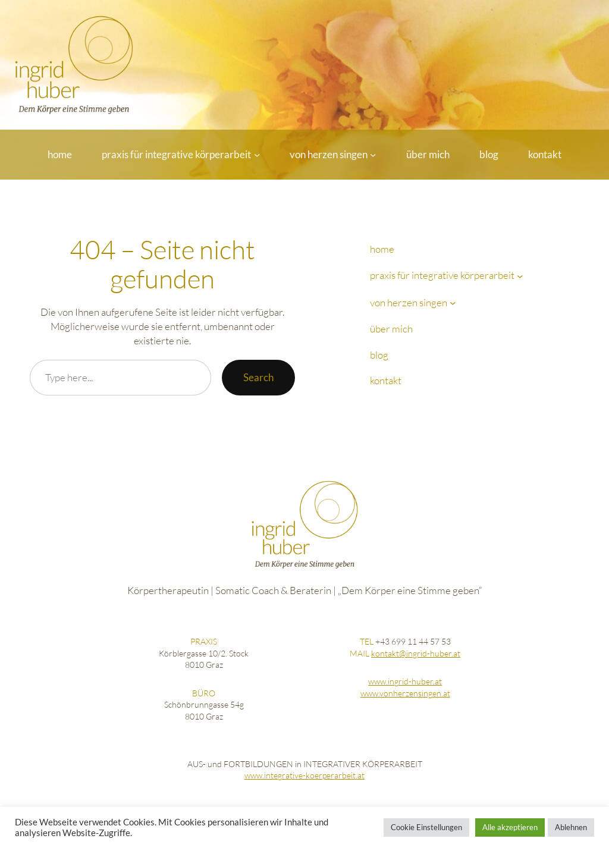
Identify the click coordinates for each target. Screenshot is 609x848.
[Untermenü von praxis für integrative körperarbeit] (257, 155)
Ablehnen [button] (571, 827)
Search (258, 377)
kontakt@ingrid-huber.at (415, 653)
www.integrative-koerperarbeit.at (304, 775)
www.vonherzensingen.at (405, 693)
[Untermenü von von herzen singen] (373, 155)
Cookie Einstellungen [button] (426, 827)
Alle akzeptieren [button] (510, 827)
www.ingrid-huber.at (405, 681)
